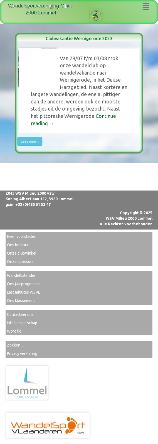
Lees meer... (33, 138)
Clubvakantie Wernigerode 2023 (79, 42)
